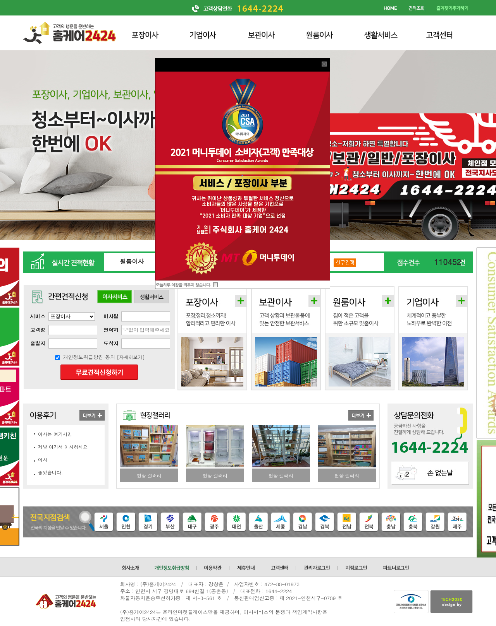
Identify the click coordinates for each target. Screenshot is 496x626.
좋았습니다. (50, 472)
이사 (42, 459)
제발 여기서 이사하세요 (63, 446)
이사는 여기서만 (55, 434)
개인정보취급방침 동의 (89, 357)
